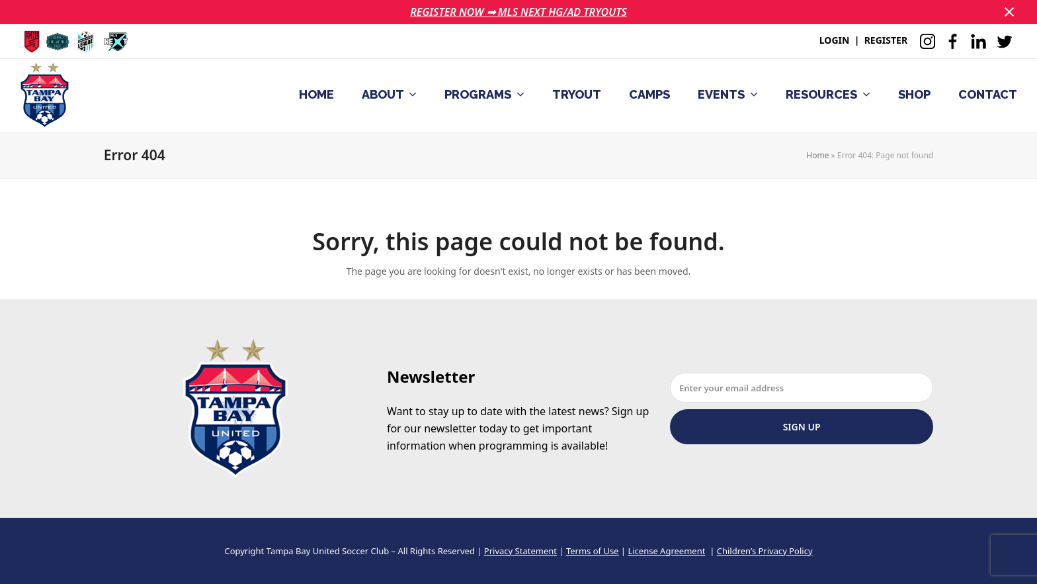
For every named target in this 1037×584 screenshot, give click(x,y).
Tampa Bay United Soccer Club (328, 551)
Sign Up (802, 426)
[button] (1009, 12)
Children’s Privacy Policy (765, 551)
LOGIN (834, 40)
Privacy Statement (520, 551)
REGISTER (885, 40)
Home (817, 155)
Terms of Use (592, 551)
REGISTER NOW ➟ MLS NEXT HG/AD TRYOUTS (518, 12)
